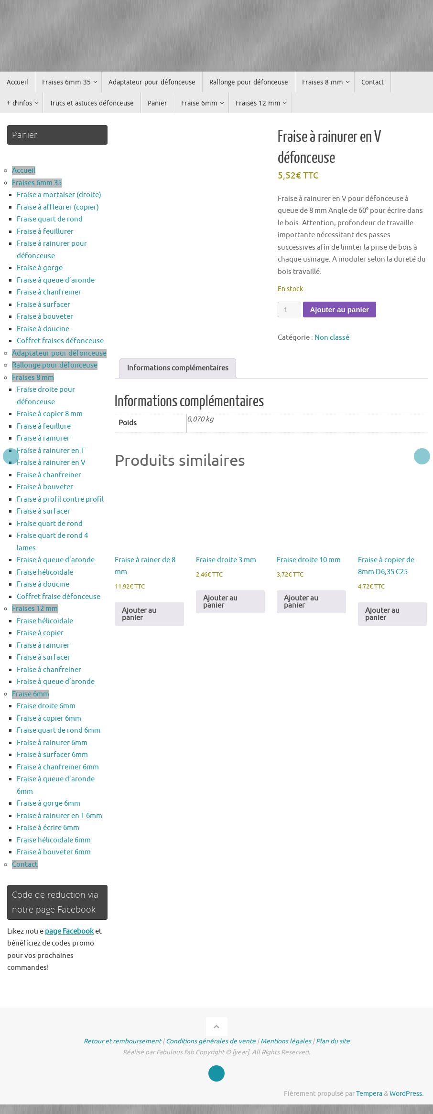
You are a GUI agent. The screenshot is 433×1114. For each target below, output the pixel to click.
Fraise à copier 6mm (49, 718)
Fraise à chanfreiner (49, 292)
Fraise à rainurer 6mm (52, 742)
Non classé (331, 337)
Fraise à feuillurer (45, 231)
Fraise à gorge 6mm (48, 803)
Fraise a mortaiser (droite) (59, 195)
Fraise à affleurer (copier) (58, 207)
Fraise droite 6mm (46, 706)
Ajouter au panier (339, 309)
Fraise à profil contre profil (60, 499)
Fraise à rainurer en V (51, 462)
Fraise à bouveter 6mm (54, 852)
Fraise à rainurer (43, 438)
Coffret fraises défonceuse (60, 341)
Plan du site (333, 1041)
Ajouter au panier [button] (139, 614)
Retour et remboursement (122, 1041)
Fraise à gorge (40, 268)
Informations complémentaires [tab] (177, 368)
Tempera (369, 1094)
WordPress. (406, 1094)
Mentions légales (285, 1041)
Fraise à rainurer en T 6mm (59, 815)
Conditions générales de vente (211, 1041)
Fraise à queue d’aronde (56, 280)
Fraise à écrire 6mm (48, 827)
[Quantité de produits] (289, 309)
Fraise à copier (40, 633)
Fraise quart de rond (50, 219)
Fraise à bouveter (45, 316)
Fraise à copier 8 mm (50, 414)
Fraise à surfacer (43, 304)
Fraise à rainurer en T (51, 450)
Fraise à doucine (43, 329)
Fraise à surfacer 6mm (52, 754)
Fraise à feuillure (44, 426)
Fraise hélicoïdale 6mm (54, 840)
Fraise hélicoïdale (45, 572)
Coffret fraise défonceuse (58, 596)
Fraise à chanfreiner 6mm (58, 767)
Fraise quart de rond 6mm (58, 730)
